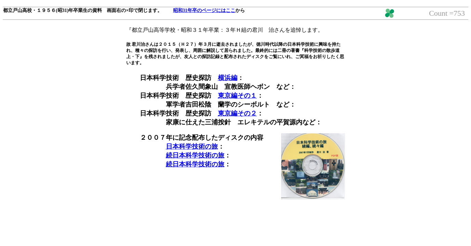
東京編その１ (237, 95)
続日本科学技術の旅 (195, 155)
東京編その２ (237, 113)
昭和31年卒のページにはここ (204, 10)
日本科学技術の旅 (192, 146)
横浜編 (227, 77)
